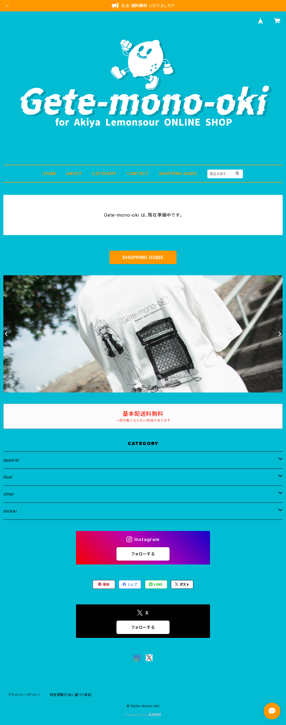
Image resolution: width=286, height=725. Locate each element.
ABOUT (74, 173)
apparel (11, 460)
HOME (49, 173)
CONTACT (138, 173)
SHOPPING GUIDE (178, 173)
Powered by (143, 715)
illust (8, 477)
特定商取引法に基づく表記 (71, 695)
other (8, 494)
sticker (10, 511)
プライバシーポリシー (24, 695)
